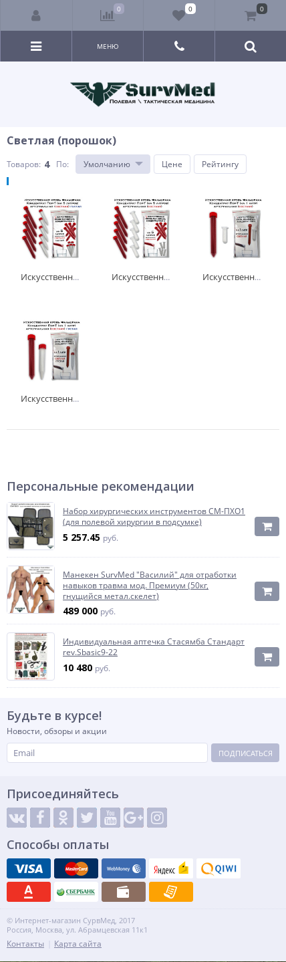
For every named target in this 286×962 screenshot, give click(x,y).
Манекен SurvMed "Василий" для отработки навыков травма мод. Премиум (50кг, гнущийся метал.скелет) (150, 585)
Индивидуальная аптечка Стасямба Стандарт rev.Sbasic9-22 (154, 646)
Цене (172, 164)
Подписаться (246, 753)
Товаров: (24, 164)
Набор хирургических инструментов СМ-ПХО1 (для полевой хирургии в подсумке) (154, 516)
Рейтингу (220, 164)
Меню (108, 46)
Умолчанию (107, 164)
